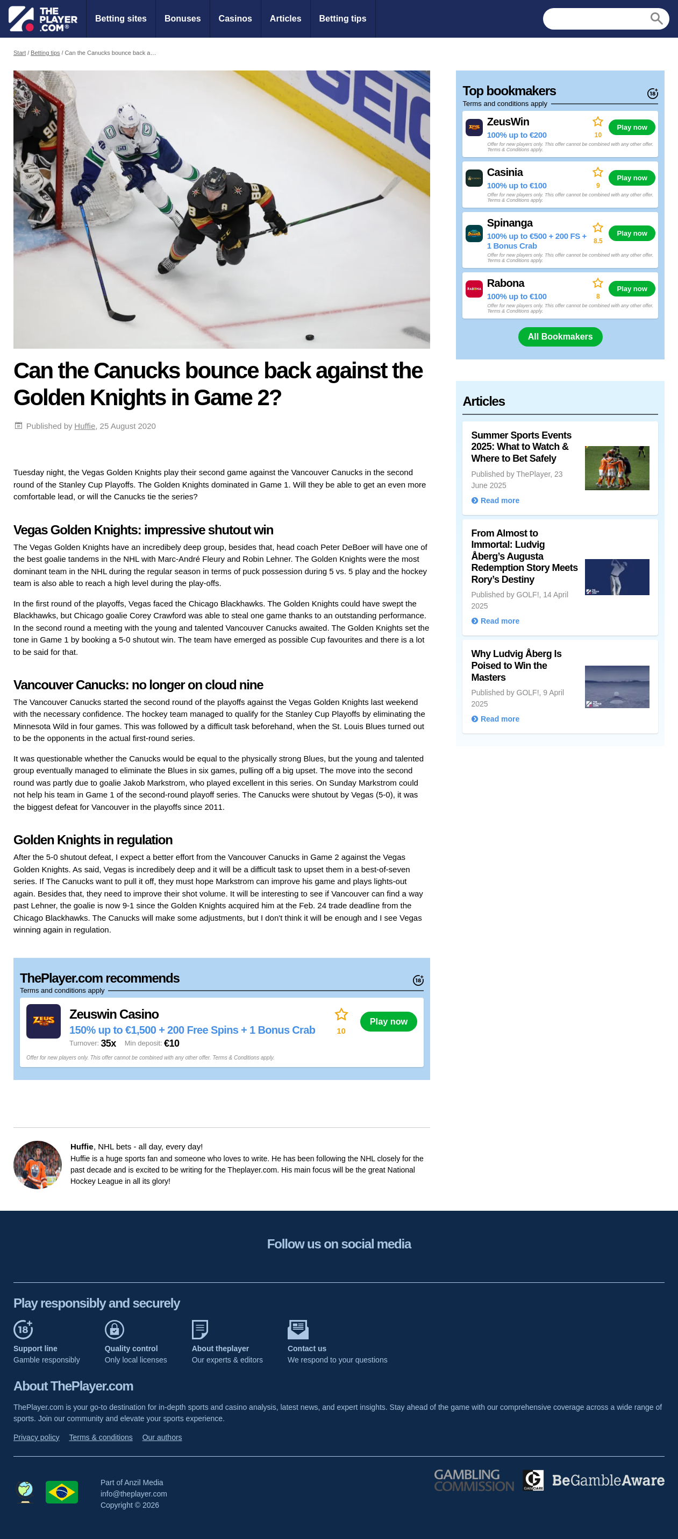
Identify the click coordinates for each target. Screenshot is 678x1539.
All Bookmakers (560, 336)
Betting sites (121, 18)
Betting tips (343, 18)
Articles (286, 18)
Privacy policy (36, 1437)
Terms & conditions (100, 1437)
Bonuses (183, 18)
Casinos (235, 18)
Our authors (162, 1437)
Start (19, 53)
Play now (389, 1021)
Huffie (84, 425)
